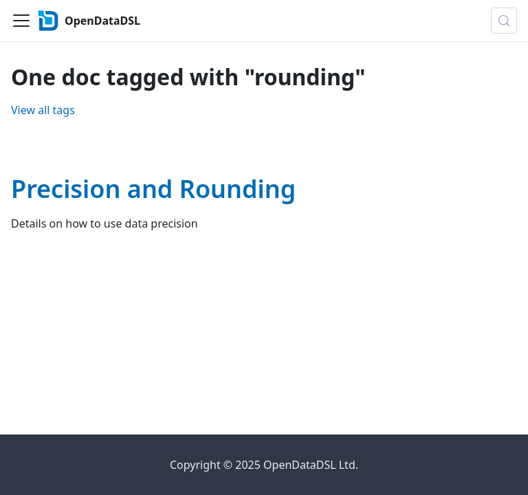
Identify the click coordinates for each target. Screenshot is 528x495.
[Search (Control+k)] (504, 21)
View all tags (43, 110)
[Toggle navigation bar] (21, 20)
